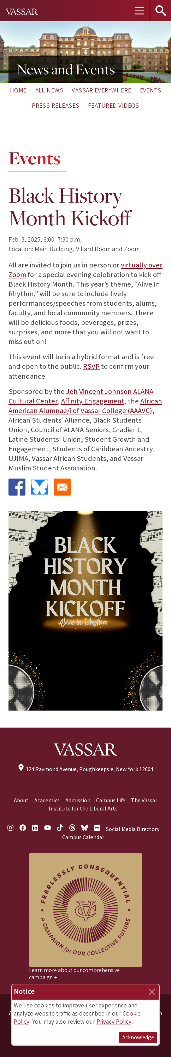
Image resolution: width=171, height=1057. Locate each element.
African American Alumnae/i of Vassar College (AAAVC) (85, 406)
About (21, 800)
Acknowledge (138, 1037)
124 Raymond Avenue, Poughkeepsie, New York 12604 (85, 769)
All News (49, 90)
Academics (47, 800)
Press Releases (55, 105)
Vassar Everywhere (101, 90)
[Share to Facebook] (16, 487)
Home (18, 90)
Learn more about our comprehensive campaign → (74, 974)
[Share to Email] (62, 487)
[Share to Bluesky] (39, 487)
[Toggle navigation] (139, 10)
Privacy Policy (113, 1021)
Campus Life (110, 800)
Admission (77, 800)
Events (150, 90)
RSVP (91, 366)
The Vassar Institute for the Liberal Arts (103, 805)
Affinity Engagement (92, 401)
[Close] (152, 992)
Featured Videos (113, 105)
